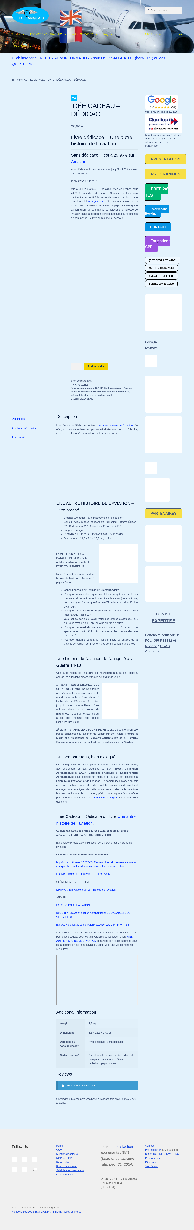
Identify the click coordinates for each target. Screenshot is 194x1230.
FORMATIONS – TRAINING (46, 34)
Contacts (152, 651)
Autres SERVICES (82, 34)
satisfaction (124, 1146)
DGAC (165, 646)
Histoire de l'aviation (104, 391)
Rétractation (63, 1162)
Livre (93, 395)
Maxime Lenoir (105, 395)
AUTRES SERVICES (34, 79)
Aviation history (85, 388)
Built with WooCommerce (67, 1211)
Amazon (78, 162)
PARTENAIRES (163, 513)
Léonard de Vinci (80, 395)
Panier (60, 1145)
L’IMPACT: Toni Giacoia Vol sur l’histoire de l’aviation (86, 889)
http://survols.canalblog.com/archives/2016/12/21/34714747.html (92, 924)
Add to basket (96, 366)
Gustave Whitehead (81, 391)
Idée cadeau (122, 391)
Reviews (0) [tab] (18, 437)
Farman (128, 388)
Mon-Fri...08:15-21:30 (161, 268)
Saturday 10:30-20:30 (161, 276)
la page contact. (97, 201)
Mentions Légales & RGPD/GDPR (31, 1211)
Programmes (152, 1158)
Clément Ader (115, 388)
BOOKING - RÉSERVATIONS (162, 1154)
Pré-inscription (153, 1149)
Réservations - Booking (157, 211)
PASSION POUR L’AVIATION (73, 905)
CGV (59, 1149)
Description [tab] (18, 418)
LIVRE (51, 79)
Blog (105, 34)
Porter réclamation (66, 1166)
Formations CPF (157, 244)
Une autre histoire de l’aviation (115, 425)
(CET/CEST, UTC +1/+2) (162, 260)
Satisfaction (151, 1166)
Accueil (16, 34)
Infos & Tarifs (19, 46)
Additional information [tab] (24, 428)
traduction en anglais (105, 797)
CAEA (103, 388)
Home (19, 79)
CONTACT (158, 227)
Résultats (150, 1162)
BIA (97, 388)
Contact (149, 1145)
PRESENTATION (165, 159)
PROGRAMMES (166, 174)
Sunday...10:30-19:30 (161, 284)
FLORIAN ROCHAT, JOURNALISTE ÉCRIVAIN (83, 874)
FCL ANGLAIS (85, 399)
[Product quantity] (76, 366)
